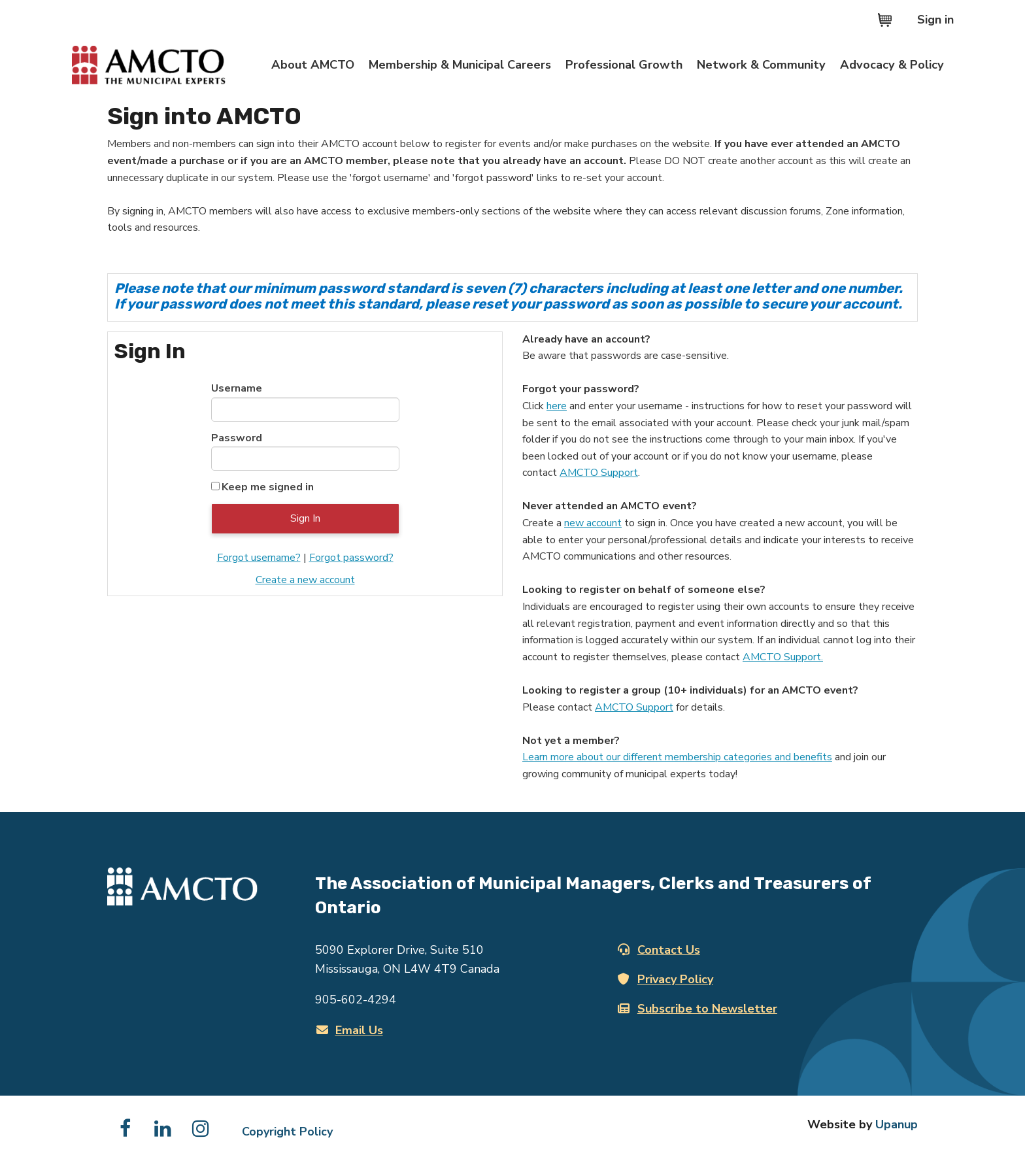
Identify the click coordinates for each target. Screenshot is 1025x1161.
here (556, 406)
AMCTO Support (599, 472)
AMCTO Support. (783, 657)
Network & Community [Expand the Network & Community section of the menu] (761, 65)
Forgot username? (259, 557)
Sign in (935, 19)
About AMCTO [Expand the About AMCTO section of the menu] (312, 65)
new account (593, 523)
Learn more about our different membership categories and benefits (677, 757)
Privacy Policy (665, 979)
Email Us (349, 1030)
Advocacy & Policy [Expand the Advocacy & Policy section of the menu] (892, 65)
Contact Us (659, 950)
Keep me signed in (268, 487)
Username (236, 388)
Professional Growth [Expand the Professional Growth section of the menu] (623, 65)
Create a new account (305, 580)
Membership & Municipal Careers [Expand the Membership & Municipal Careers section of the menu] (460, 65)
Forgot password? (351, 557)
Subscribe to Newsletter (697, 1009)
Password (236, 438)
